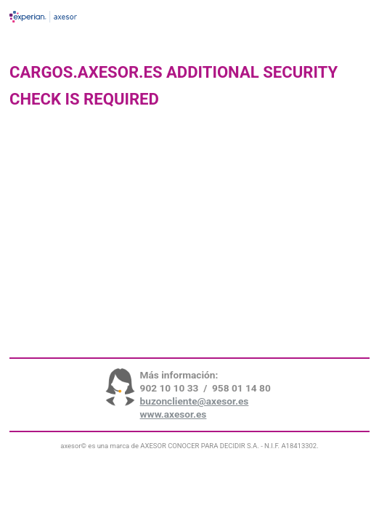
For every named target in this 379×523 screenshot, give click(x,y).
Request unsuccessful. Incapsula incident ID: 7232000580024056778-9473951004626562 (189, 261)
